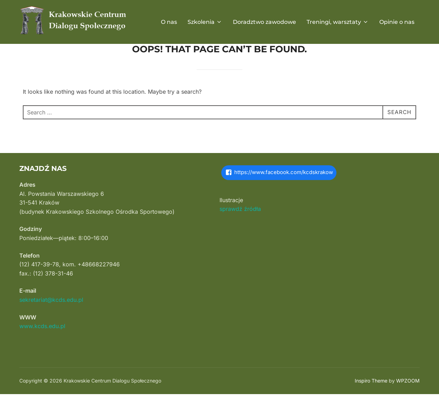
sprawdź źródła (240, 226)
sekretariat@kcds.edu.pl (51, 317)
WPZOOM (408, 398)
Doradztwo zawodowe (264, 22)
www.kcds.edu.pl (42, 343)
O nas (169, 22)
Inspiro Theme (371, 398)
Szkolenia (205, 22)
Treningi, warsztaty (338, 22)
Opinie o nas (396, 22)
